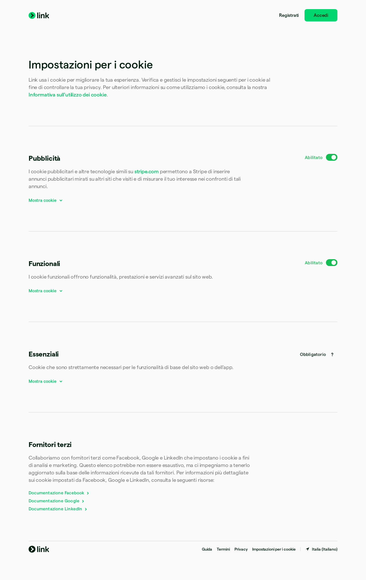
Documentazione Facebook (59, 492)
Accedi (321, 15)
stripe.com (146, 171)
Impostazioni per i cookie (274, 549)
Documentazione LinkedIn (58, 508)
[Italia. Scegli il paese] (321, 549)
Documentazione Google (57, 500)
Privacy (241, 549)
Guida (207, 549)
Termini (223, 549)
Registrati (289, 15)
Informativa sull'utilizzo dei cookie (68, 94)
